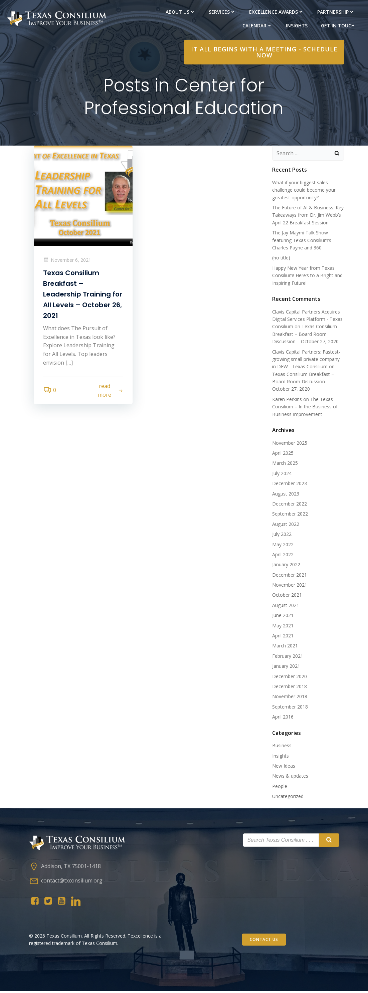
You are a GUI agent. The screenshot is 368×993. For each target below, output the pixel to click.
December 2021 (289, 575)
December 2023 (289, 484)
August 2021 (285, 606)
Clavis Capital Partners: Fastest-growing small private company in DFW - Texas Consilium (308, 359)
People (279, 786)
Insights (297, 25)
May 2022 (282, 545)
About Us (180, 12)
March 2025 (285, 463)
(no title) (281, 258)
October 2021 (287, 595)
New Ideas (283, 766)
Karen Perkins (287, 400)
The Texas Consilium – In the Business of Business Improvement (304, 407)
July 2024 (281, 474)
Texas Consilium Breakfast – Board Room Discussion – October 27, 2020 (305, 334)
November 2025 (289, 443)
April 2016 (282, 717)
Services (222, 12)
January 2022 (286, 565)
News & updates (290, 776)
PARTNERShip (336, 12)
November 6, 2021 (68, 261)
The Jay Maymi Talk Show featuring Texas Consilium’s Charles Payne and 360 (301, 240)
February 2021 (287, 656)
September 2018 (290, 707)
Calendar (257, 25)
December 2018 (289, 687)
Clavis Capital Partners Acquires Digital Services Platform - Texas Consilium (307, 319)
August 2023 (285, 494)
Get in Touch (338, 25)
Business (281, 746)
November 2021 (289, 585)
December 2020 (289, 676)
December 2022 (289, 504)
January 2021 (286, 666)
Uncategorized (287, 797)
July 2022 (281, 535)
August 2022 (285, 525)
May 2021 (282, 626)
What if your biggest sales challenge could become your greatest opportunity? (303, 190)
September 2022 (290, 514)
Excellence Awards (276, 12)
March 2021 (285, 646)
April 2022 (282, 555)
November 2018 (289, 697)
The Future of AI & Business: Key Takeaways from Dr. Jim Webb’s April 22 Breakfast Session (307, 215)
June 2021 (282, 616)
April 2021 (282, 636)
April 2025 (282, 453)
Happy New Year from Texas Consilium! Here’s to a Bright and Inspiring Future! (307, 276)
